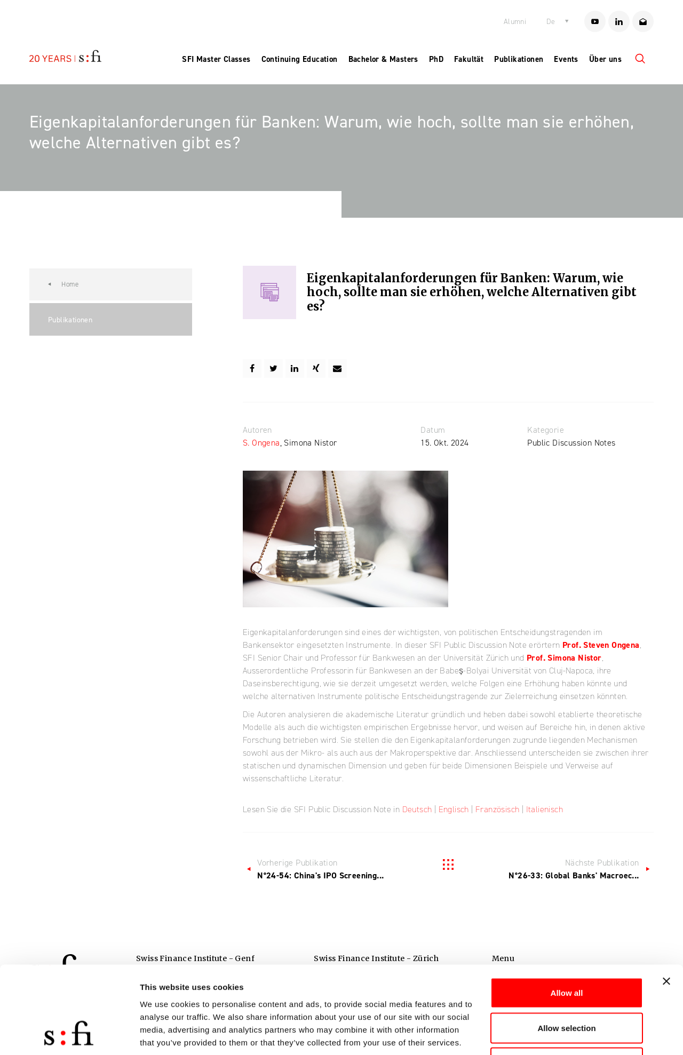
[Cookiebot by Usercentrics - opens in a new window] (69, 1034)
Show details (560, 1033)
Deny (567, 984)
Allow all (567, 914)
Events (566, 59)
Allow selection (566, 950)
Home (69, 284)
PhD (436, 59)
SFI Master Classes (216, 59)
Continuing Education (299, 59)
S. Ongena (261, 443)
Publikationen (518, 59)
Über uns (605, 59)
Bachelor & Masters (383, 59)
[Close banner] (666, 903)
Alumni (515, 21)
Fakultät (468, 59)
